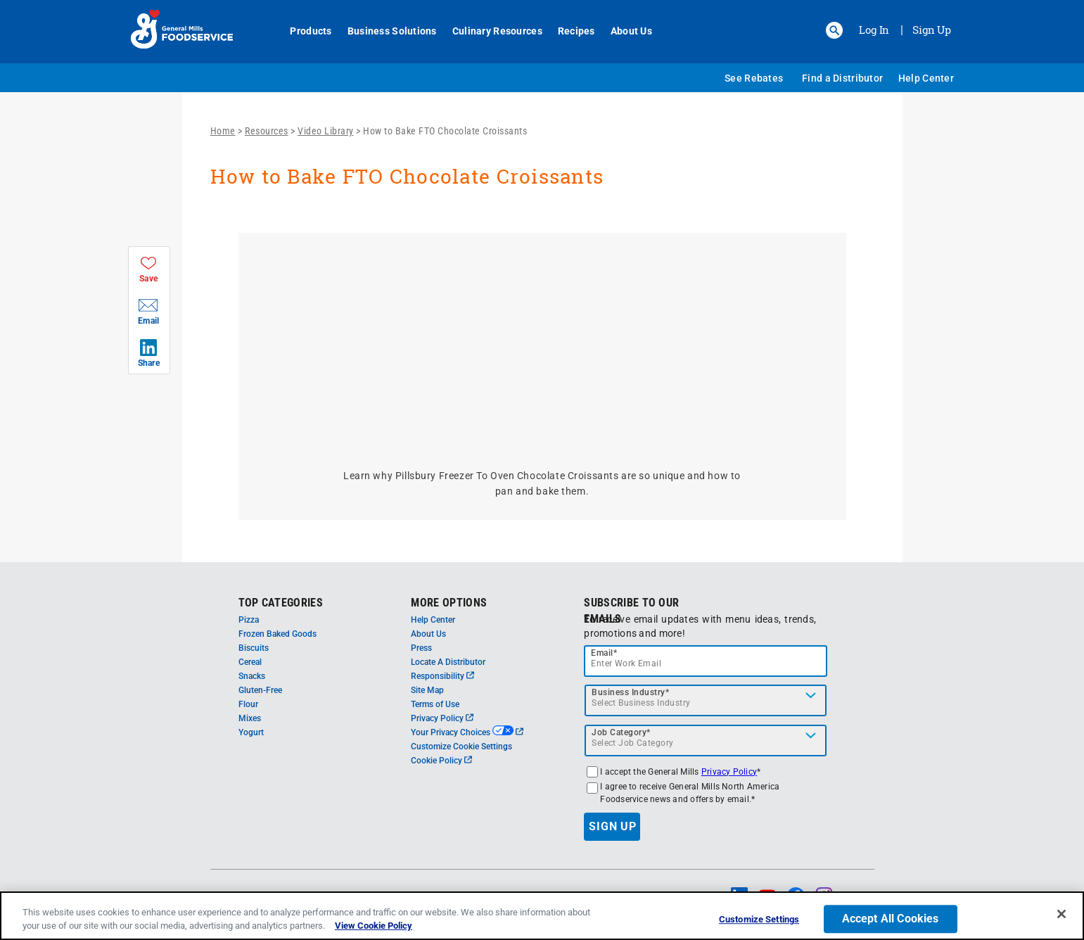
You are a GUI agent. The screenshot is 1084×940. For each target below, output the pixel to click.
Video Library (326, 130)
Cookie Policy (441, 761)
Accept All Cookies (890, 919)
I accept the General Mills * (680, 772)
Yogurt (251, 732)
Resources (266, 130)
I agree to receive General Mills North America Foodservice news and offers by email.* (689, 793)
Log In (874, 30)
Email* (604, 653)
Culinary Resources (490, 31)
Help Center (926, 78)
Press (421, 648)
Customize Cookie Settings (461, 746)
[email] (705, 661)
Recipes (568, 31)
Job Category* (621, 732)
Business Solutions (384, 31)
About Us (623, 31)
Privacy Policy (442, 718)
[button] (834, 30)
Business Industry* (630, 692)
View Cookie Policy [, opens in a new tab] (373, 925)
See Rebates (754, 78)
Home (223, 130)
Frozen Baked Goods (277, 634)
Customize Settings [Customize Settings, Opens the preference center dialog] (759, 920)
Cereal (250, 662)
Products (303, 31)
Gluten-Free (260, 690)
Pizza (248, 620)
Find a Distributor (842, 78)
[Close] (1061, 913)
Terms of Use (435, 704)
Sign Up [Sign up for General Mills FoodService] (931, 30)
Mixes (249, 718)
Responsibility (442, 676)
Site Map (427, 690)
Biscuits (253, 648)
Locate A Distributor (448, 662)
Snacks (251, 676)
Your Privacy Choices (467, 732)
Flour (248, 704)
